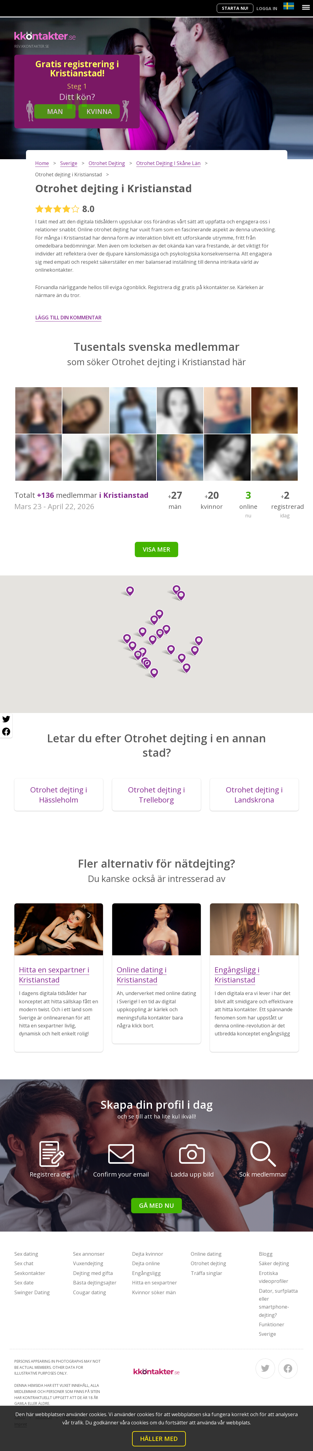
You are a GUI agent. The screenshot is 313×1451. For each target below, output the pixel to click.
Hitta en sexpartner (154, 1282)
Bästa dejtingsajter (94, 1282)
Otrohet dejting (208, 1263)
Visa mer (156, 549)
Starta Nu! (235, 8)
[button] (179, 658)
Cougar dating (89, 1292)
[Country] (288, 5)
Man (55, 111)
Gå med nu (156, 1205)
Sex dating (26, 1254)
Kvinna (99, 111)
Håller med (159, 1438)
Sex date (24, 1282)
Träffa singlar (206, 1273)
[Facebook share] (6, 732)
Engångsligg (146, 1273)
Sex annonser (89, 1254)
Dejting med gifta (93, 1273)
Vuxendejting (88, 1263)
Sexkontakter (29, 1273)
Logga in (266, 8)
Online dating (206, 1254)
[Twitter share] (6, 719)
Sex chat (23, 1263)
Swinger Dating (32, 1292)
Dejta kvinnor (147, 1254)
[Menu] (306, 7)
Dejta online (146, 1263)
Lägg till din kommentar (68, 317)
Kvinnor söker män (154, 1292)
